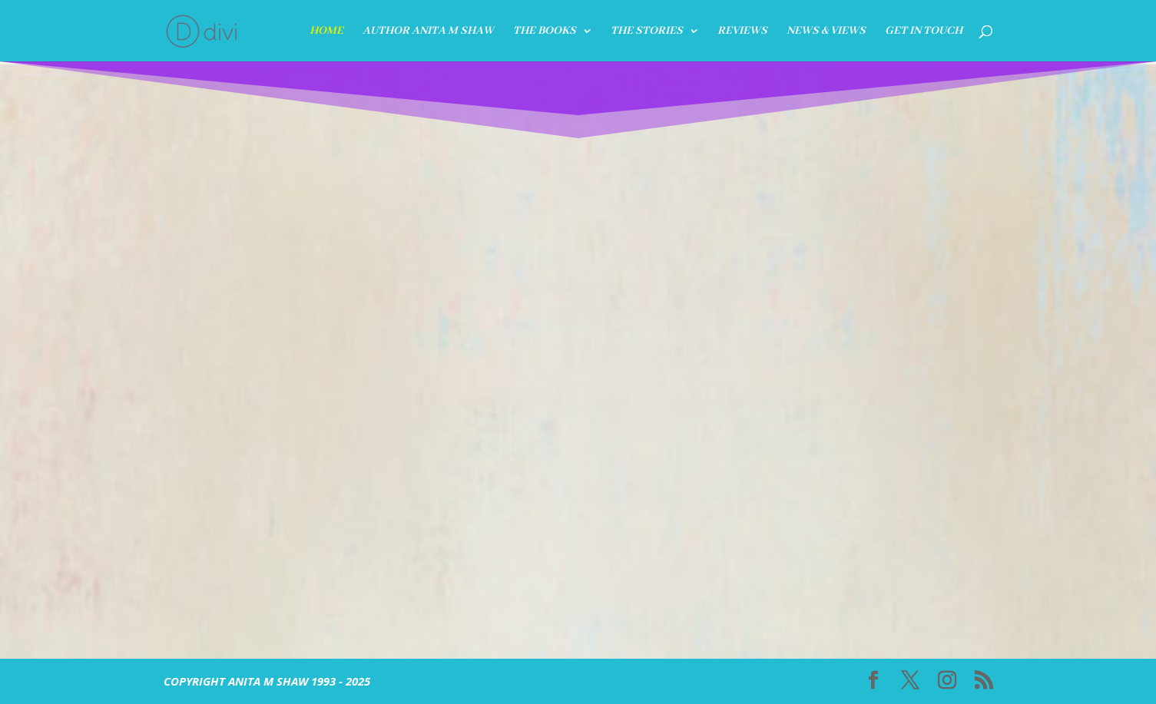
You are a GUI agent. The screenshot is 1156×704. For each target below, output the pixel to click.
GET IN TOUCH (923, 31)
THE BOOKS (544, 31)
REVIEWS (742, 31)
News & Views (826, 31)
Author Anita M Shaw (428, 31)
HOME (326, 31)
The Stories (647, 31)
